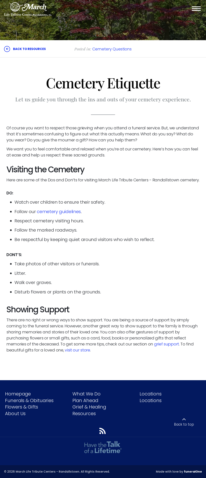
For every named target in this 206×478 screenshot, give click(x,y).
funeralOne (193, 472)
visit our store (77, 350)
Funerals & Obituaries (29, 400)
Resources (84, 413)
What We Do (86, 394)
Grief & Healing (89, 407)
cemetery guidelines (59, 211)
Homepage (18, 394)
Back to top (184, 424)
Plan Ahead (85, 400)
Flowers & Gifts (21, 407)
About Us (15, 413)
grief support (166, 344)
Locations (151, 394)
